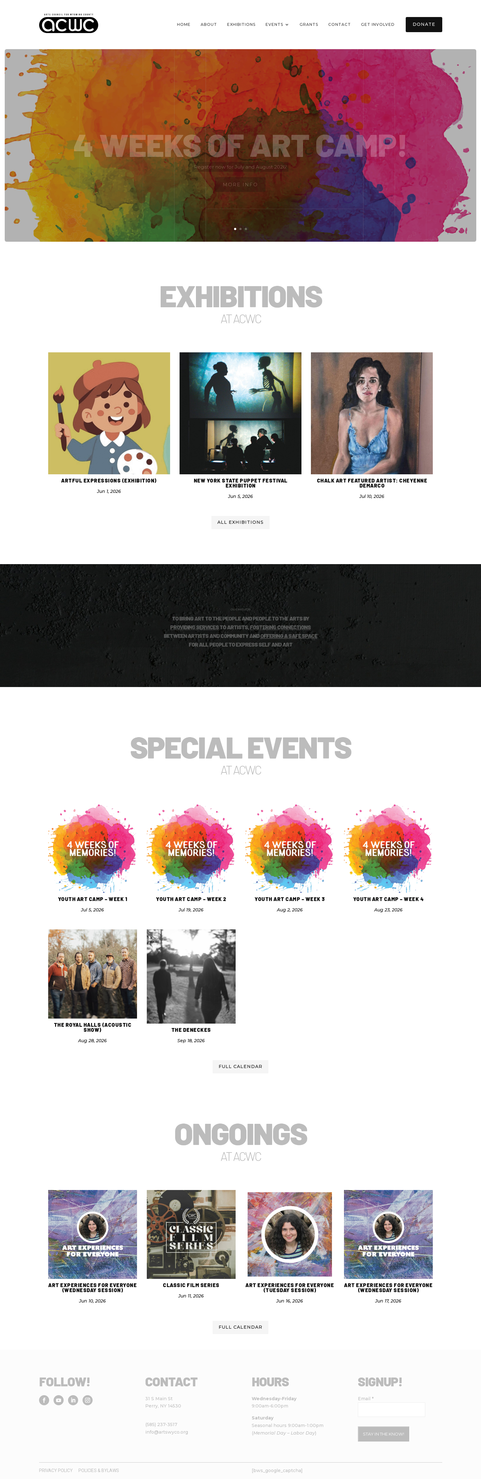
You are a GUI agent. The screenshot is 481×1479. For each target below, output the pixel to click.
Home (184, 24)
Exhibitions (241, 24)
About (209, 24)
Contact (339, 24)
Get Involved (378, 24)
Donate (424, 24)
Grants (309, 24)
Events (274, 24)
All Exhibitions (240, 522)
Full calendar (240, 1066)
